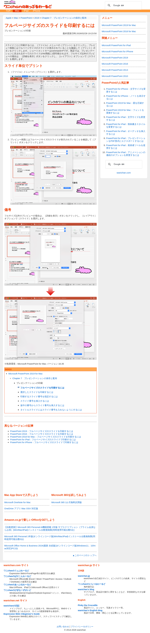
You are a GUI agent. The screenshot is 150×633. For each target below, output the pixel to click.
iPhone (36, 11)
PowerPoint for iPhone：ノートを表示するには (126, 97)
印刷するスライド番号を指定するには (39, 396)
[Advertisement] (50, 468)
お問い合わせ (63, 626)
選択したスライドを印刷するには (36, 392)
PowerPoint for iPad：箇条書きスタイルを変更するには (125, 125)
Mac (17, 11)
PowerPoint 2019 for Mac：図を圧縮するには (125, 104)
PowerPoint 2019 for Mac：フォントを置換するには (125, 111)
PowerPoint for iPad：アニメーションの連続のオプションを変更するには (125, 153)
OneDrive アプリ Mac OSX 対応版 (21, 508)
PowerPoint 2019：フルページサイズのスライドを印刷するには (41, 431)
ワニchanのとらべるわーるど (91, 584)
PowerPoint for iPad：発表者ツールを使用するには (125, 146)
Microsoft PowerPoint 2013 (115, 70)
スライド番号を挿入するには (34, 401)
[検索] (123, 5)
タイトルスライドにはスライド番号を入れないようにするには (51, 409)
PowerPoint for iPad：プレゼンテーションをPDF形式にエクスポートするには (125, 139)
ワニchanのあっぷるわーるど (17, 584)
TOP (8, 11)
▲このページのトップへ (85, 555)
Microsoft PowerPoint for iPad (116, 45)
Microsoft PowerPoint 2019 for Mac (25, 373)
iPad (26, 11)
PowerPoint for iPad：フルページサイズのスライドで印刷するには (43, 439)
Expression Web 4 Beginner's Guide (22, 614)
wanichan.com (124, 172)
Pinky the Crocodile (88, 605)
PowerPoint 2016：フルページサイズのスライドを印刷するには (41, 434)
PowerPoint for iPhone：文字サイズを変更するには (126, 90)
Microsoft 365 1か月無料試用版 (66, 502)
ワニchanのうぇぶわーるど (16, 570)
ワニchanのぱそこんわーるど (17, 576)
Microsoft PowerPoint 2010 (115, 76)
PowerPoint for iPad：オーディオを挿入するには (125, 132)
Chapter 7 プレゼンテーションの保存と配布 (34, 378)
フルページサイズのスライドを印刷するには (49, 25)
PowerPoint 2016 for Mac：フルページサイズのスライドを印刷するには (45, 436)
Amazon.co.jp (12, 519)
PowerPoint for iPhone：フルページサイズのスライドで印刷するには (44, 442)
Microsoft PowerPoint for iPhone (117, 51)
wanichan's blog (86, 589)
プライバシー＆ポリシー (82, 626)
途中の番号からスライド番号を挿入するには (42, 405)
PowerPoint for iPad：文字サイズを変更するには (125, 118)
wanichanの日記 (11, 606)
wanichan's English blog (90, 610)
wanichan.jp (84, 576)
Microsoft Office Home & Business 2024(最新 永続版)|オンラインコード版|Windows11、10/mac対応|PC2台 (50, 547)
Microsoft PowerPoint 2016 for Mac (119, 31)
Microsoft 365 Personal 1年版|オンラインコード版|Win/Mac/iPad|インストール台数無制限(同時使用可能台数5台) (49, 537)
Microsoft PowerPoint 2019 (115, 57)
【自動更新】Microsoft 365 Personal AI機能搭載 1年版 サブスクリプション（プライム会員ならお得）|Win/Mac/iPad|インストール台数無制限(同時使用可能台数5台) (50, 528)
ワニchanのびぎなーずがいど (17, 590)
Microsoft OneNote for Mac (17, 502)
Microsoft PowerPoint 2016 (115, 64)
